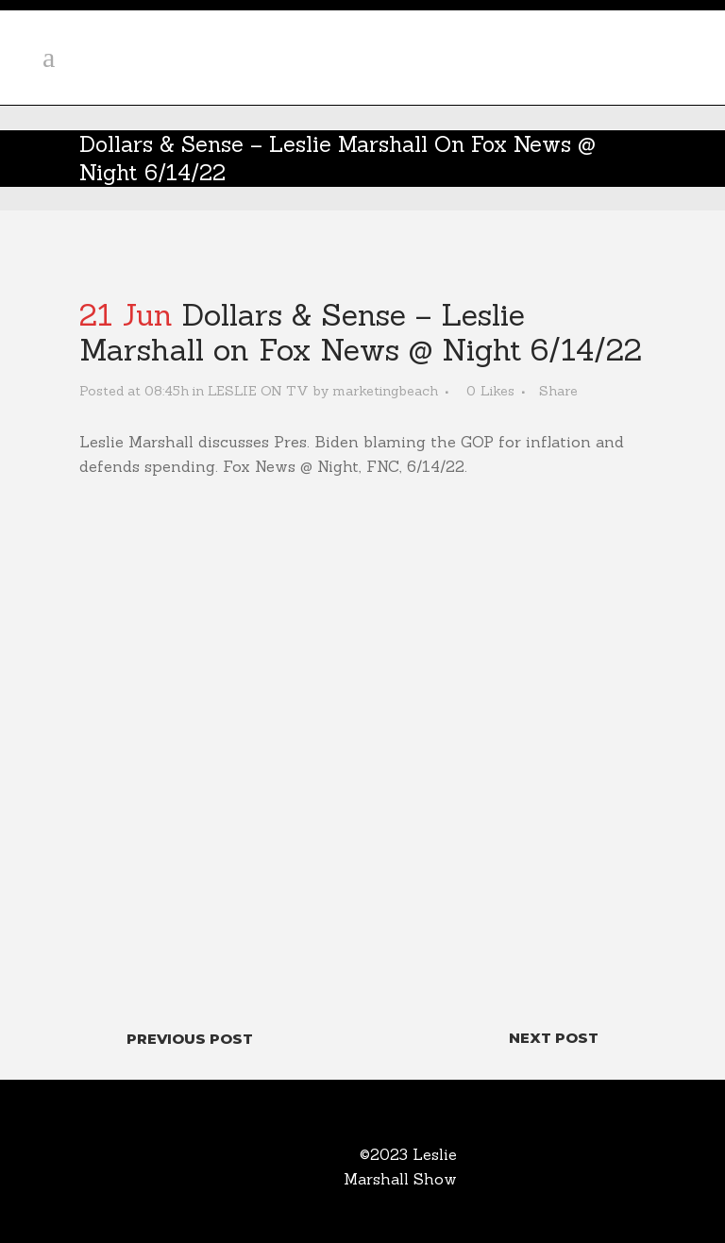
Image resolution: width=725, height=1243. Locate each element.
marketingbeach (385, 390)
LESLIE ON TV (258, 390)
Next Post (554, 1038)
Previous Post (189, 1039)
